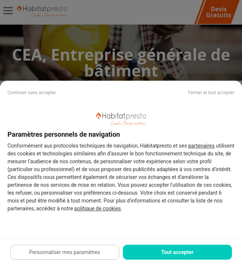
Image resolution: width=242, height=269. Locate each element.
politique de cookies (97, 208)
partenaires (201, 146)
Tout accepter (177, 252)
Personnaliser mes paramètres (64, 252)
